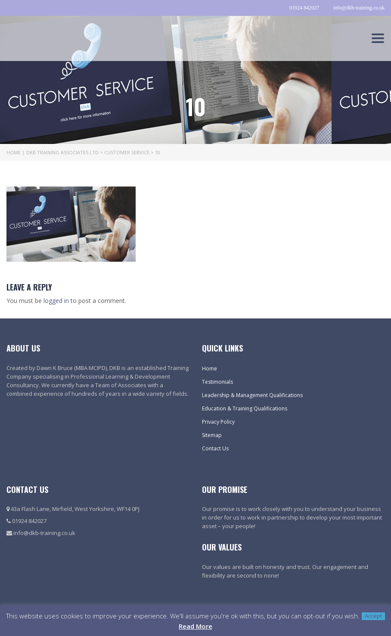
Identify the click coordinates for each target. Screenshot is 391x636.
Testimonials (217, 381)
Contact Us (215, 448)
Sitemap (212, 435)
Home (209, 368)
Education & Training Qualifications (244, 408)
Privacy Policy (218, 421)
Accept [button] (373, 616)
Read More (195, 626)
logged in (56, 301)
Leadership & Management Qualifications (252, 395)
